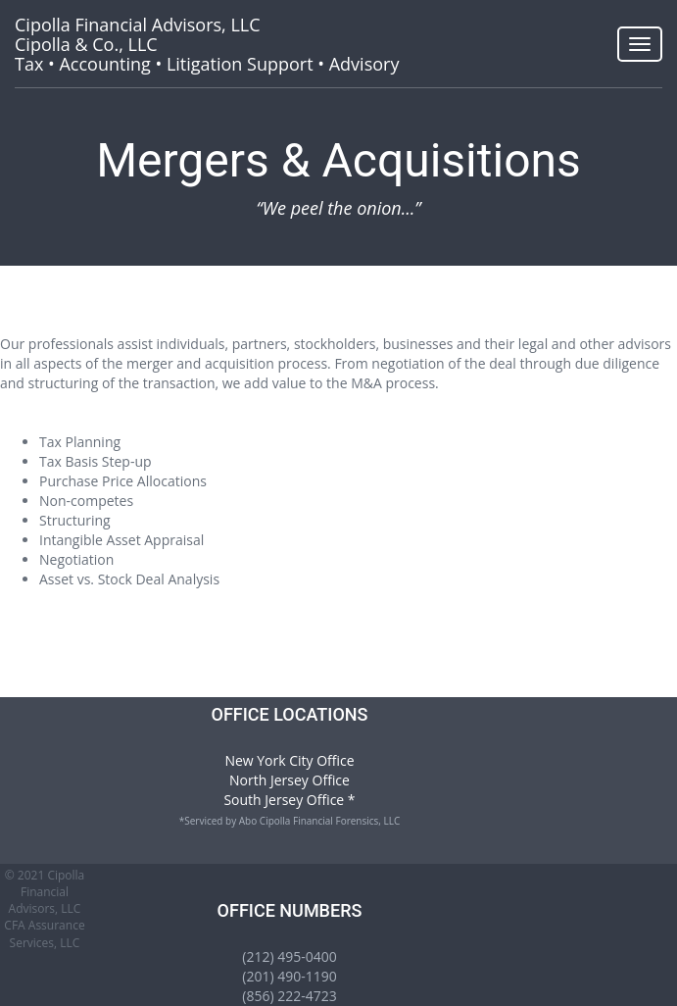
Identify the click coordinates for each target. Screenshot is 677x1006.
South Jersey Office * (289, 799)
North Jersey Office (289, 780)
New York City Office (289, 760)
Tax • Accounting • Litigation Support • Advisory (207, 44)
